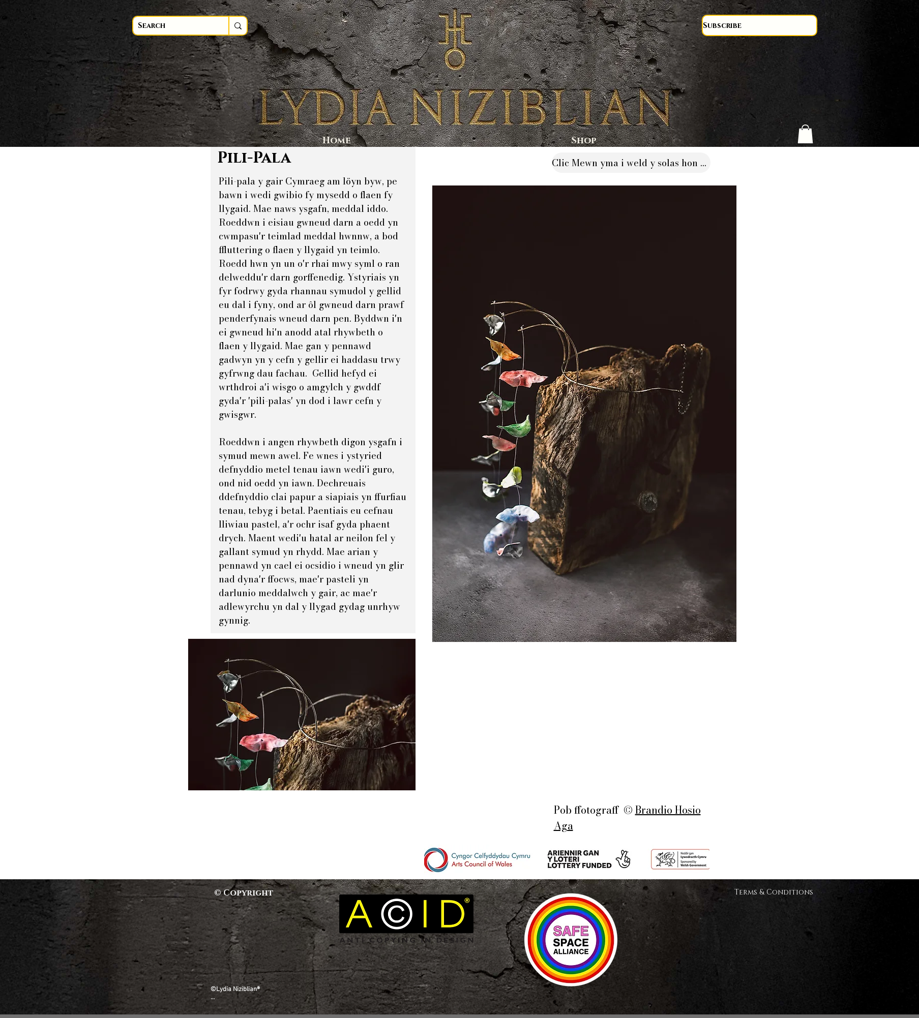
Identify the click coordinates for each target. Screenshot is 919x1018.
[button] (805, 134)
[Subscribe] (759, 25)
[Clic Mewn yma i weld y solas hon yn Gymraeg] (631, 162)
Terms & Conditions (777, 892)
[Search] (171, 26)
